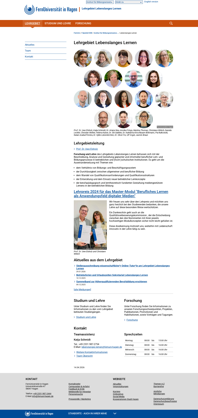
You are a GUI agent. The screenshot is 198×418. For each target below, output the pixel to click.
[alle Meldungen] (82, 289)
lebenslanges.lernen (92, 347)
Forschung (83, 23)
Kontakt (29, 56)
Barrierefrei (159, 386)
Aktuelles (29, 44)
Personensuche (76, 394)
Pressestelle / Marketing (80, 399)
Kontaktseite (74, 384)
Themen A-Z (159, 384)
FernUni (77, 33)
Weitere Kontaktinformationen (92, 352)
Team (28, 50)
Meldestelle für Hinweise (80, 391)
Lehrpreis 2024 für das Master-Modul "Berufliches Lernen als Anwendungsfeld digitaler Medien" (121, 193)
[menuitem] (45, 45)
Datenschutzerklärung (164, 399)
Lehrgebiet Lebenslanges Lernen (101, 8)
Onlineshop (118, 394)
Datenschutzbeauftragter (165, 401)
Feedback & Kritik (76, 389)
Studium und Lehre (58, 23)
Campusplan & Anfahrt (79, 386)
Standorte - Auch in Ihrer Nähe (92, 413)
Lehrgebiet (32, 23)
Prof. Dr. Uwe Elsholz (87, 149)
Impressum (159, 404)
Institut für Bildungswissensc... (106, 33)
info (34, 396)
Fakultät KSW (87, 33)
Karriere (116, 391)
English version (151, 1)
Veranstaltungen (120, 386)
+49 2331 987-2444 (42, 393)
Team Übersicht (84, 356)
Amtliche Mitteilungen (159, 392)
